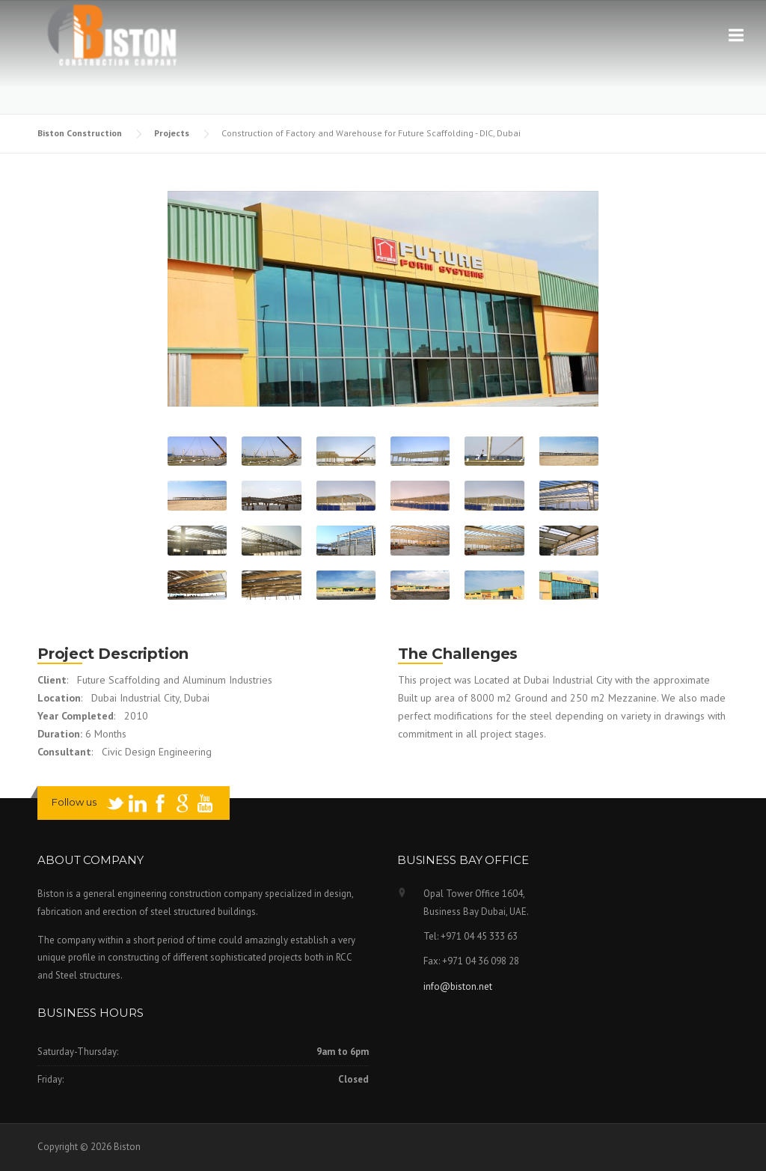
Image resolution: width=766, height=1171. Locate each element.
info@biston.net (457, 986)
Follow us (74, 802)
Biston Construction (80, 133)
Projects (173, 133)
